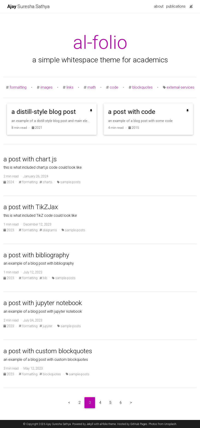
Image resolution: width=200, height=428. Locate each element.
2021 (37, 128)
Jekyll (90, 424)
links (70, 87)
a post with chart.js (30, 159)
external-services (180, 87)
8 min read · (22, 128)
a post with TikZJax (30, 207)
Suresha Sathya (28, 6)
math (91, 87)
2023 (9, 230)
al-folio (104, 424)
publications (176, 6)
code (114, 87)
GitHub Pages (138, 424)
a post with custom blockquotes (47, 351)
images (46, 87)
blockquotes (142, 87)
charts (46, 182)
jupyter (46, 326)
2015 (133, 128)
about (158, 6)
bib (43, 278)
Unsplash (170, 424)
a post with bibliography (36, 255)
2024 (9, 182)
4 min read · (118, 128)
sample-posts (69, 182)
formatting (18, 87)
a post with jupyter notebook (42, 303)
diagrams (48, 230)
